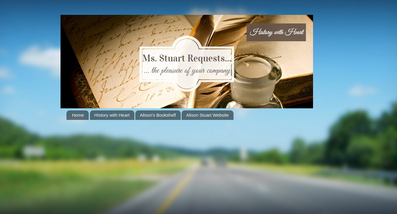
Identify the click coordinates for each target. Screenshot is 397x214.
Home (78, 115)
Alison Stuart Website (207, 115)
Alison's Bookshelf (158, 115)
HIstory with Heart (112, 115)
